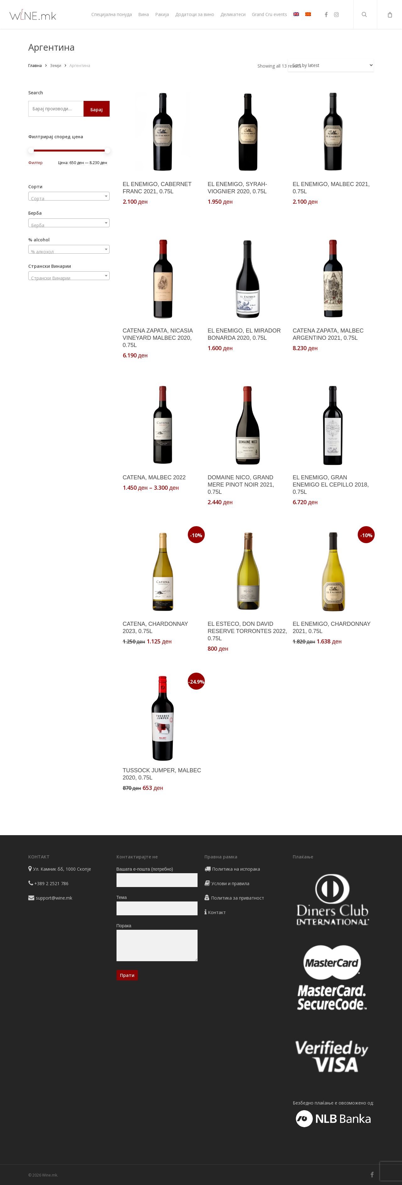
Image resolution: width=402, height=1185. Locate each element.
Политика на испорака (236, 869)
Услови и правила (230, 883)
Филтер (35, 162)
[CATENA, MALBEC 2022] (163, 425)
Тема (157, 905)
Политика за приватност (237, 898)
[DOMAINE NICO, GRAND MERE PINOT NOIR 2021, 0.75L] (247, 425)
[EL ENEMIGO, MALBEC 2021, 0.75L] (332, 132)
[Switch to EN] (296, 14)
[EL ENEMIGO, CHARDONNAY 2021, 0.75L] (332, 572)
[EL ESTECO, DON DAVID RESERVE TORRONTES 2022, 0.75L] (247, 572)
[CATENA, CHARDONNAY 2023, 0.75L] (163, 572)
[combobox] (69, 196)
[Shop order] (331, 65)
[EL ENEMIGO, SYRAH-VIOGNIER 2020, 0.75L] (247, 132)
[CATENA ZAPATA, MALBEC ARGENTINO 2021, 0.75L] (332, 278)
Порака (157, 943)
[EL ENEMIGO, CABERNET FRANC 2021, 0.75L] (163, 132)
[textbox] (69, 198)
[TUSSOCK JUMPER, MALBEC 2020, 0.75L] (163, 718)
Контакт (217, 912)
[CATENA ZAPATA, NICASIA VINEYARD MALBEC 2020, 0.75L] (163, 278)
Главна (35, 65)
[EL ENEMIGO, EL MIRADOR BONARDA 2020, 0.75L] (247, 278)
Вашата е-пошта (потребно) (157, 877)
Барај (96, 110)
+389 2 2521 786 (51, 883)
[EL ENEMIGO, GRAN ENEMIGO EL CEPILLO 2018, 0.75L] (332, 425)
